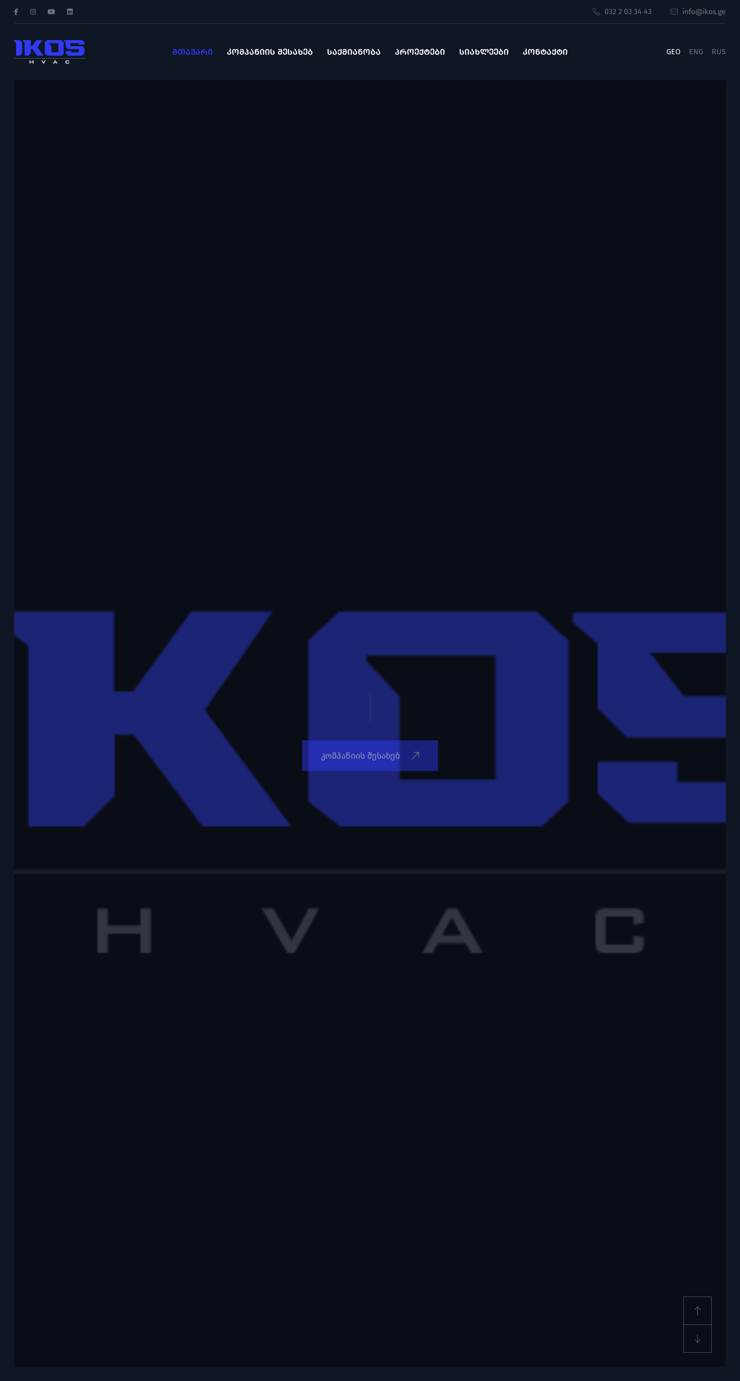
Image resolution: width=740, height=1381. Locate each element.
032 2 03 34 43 (622, 11)
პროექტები (420, 52)
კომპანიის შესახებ (270, 52)
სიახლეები (484, 52)
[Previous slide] (697, 1311)
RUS (719, 51)
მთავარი (192, 52)
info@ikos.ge (698, 11)
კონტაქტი (545, 52)
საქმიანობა (354, 52)
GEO (673, 51)
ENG (696, 51)
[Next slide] (697, 1338)
